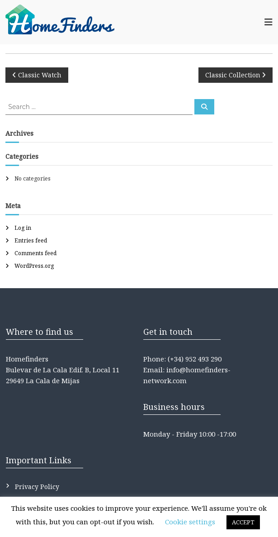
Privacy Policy (37, 486)
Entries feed (30, 240)
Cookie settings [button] (190, 521)
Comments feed (35, 253)
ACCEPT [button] (243, 522)
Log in (22, 228)
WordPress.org (34, 266)
